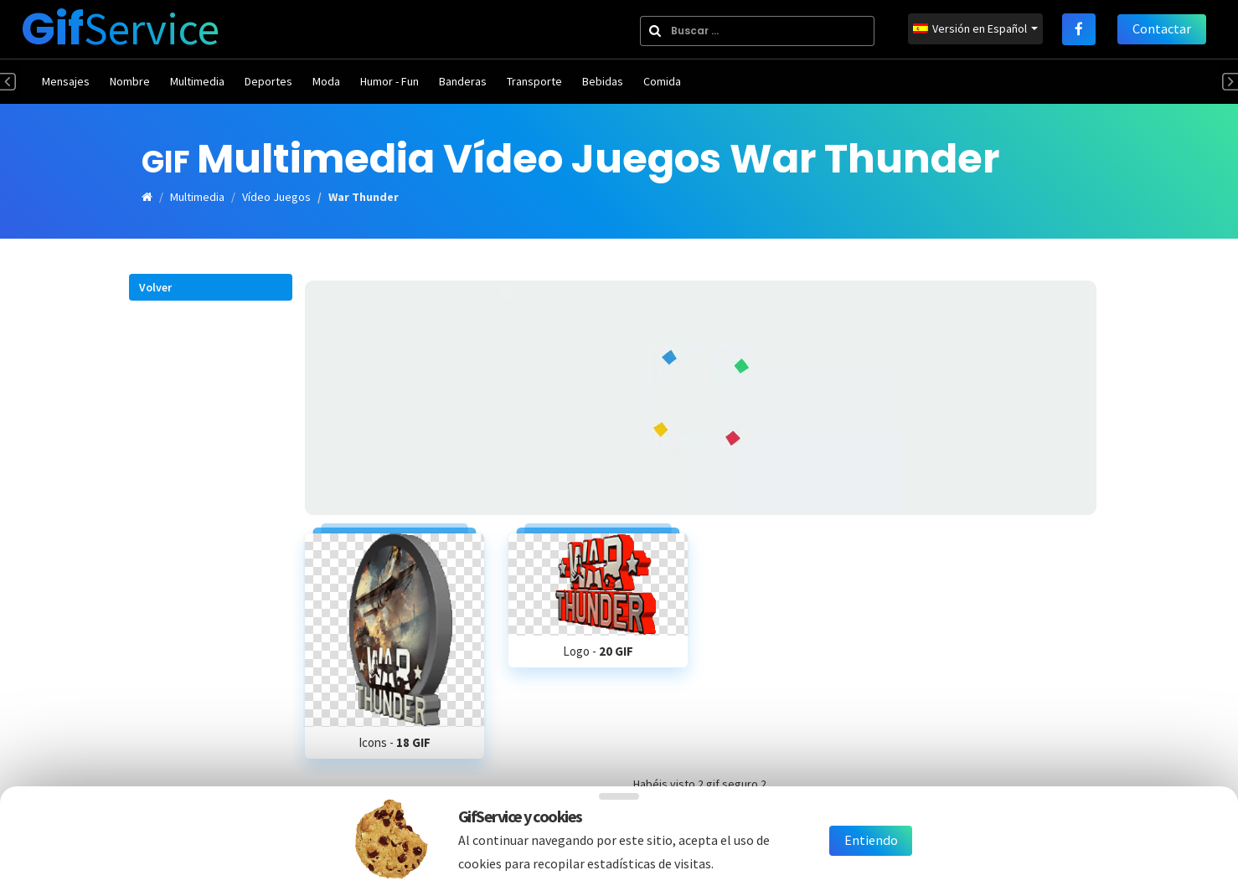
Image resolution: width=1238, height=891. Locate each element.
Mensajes (66, 81)
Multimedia (197, 81)
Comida (662, 81)
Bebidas (602, 81)
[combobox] (753, 31)
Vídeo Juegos (276, 196)
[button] (210, 285)
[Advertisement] (700, 398)
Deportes (268, 81)
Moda (326, 81)
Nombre (130, 81)
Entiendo (871, 841)
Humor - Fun (389, 81)
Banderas (463, 81)
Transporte (534, 81)
